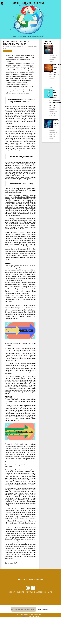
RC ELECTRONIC (34, 616)
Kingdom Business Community (36, 614)
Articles (41, 592)
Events (20, 592)
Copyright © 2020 (21, 614)
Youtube (30, 592)
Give (50, 592)
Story (12, 592)
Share (8, 51)
